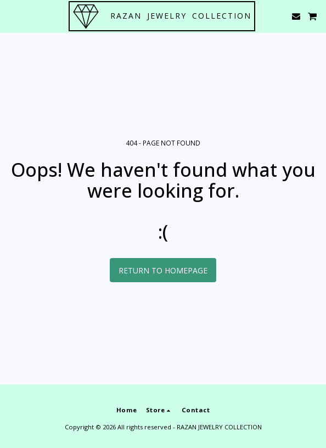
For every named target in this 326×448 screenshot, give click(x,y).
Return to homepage (163, 270)
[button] (12, 15)
